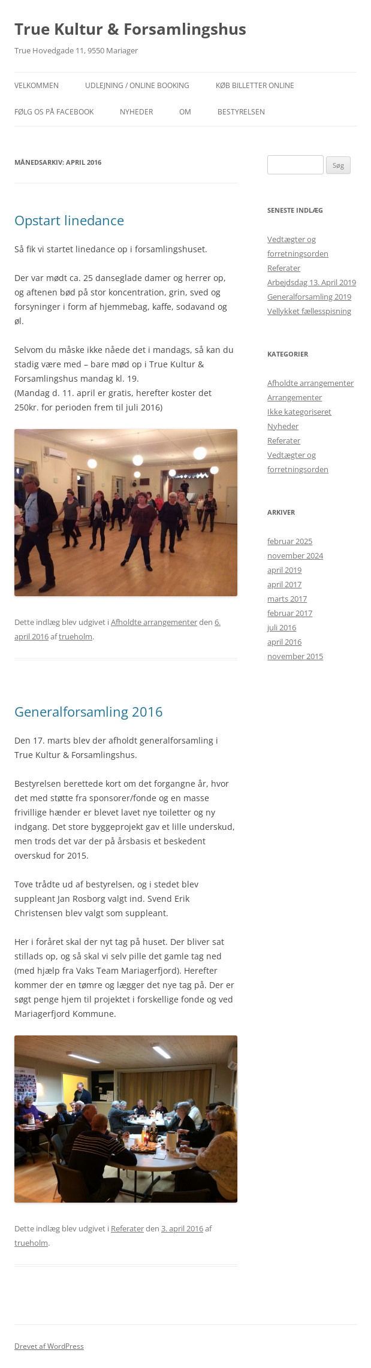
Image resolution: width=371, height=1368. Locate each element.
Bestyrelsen (241, 112)
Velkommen (36, 85)
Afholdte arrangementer (154, 622)
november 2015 (295, 656)
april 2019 (284, 569)
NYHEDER (136, 112)
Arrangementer (294, 397)
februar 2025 (289, 541)
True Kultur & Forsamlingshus (130, 29)
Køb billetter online (255, 85)
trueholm (75, 636)
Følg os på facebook (53, 112)
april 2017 (284, 584)
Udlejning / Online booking (137, 85)
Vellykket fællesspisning (309, 311)
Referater (127, 1228)
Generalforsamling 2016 (88, 711)
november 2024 (295, 555)
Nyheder (282, 426)
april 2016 (284, 641)
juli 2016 (281, 627)
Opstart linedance (69, 220)
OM (185, 112)
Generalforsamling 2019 (309, 296)
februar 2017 (289, 613)
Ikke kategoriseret (299, 411)
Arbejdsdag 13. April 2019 (311, 282)
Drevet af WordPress (49, 1346)
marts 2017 (287, 598)
